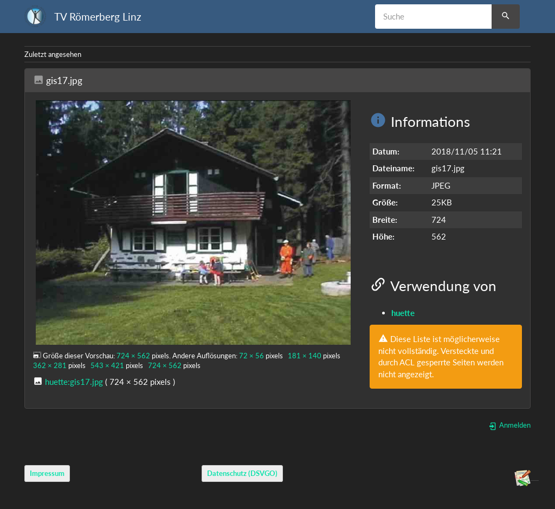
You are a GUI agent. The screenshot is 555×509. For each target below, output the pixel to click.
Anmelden (509, 425)
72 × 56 (251, 355)
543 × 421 (107, 365)
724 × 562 (133, 355)
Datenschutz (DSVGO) (242, 473)
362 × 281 (50, 365)
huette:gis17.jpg (74, 381)
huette (403, 313)
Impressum (47, 473)
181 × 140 (304, 355)
